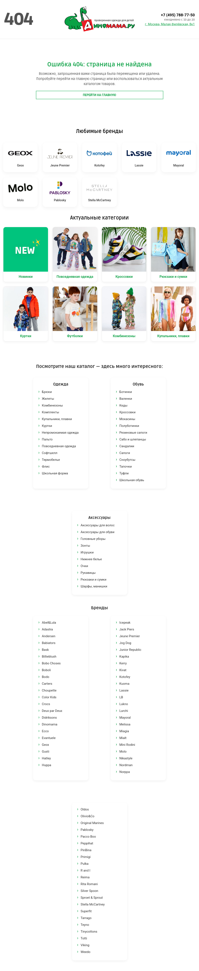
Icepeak (124, 623)
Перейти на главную (99, 95)
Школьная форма (55, 473)
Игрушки (87, 552)
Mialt (122, 738)
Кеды (123, 405)
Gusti (45, 751)
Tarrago (86, 918)
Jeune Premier (129, 636)
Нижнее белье (91, 559)
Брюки (47, 392)
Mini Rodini (127, 745)
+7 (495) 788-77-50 (178, 15)
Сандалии (126, 446)
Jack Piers (126, 629)
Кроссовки (127, 412)
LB (121, 697)
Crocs (46, 704)
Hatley (46, 758)
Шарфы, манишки (94, 586)
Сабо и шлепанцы (132, 439)
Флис (46, 466)
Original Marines (92, 823)
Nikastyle (125, 758)
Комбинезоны (52, 405)
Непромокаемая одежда (60, 433)
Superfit (86, 911)
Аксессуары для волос (98, 525)
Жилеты (48, 399)
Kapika (124, 656)
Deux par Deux (52, 711)
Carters (47, 684)
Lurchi (123, 711)
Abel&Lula (49, 623)
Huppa (46, 765)
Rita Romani (89, 884)
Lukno (123, 704)
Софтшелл (49, 453)
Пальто (47, 439)
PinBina (86, 850)
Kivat (122, 670)
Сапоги (124, 453)
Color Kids (49, 697)
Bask (45, 650)
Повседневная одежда (59, 446)
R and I (85, 870)
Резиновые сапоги (133, 433)
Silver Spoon (89, 891)
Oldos (85, 809)
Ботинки (125, 392)
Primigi (86, 857)
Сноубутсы (127, 460)
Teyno (85, 925)
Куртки (47, 426)
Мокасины (127, 419)
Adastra (47, 629)
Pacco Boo (88, 836)
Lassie (123, 690)
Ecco (45, 731)
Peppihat (87, 843)
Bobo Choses (51, 663)
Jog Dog (125, 643)
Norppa (124, 772)
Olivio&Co (88, 816)
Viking (85, 945)
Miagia (124, 731)
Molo (123, 751)
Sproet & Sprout (92, 898)
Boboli (46, 670)
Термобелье (51, 460)
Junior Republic (130, 650)
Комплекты (50, 412)
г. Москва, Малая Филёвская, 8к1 (170, 24)
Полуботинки (129, 426)
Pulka (85, 864)
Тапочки (125, 466)
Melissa (124, 724)
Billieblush (49, 656)
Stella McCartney (93, 904)
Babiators (48, 643)
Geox (45, 745)
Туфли (124, 473)
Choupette (49, 690)
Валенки (125, 399)
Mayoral (125, 718)
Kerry (123, 663)
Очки (84, 566)
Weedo (85, 952)
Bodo (45, 677)
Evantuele (49, 738)
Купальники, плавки (57, 419)
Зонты (85, 546)
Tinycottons (89, 931)
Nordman (126, 765)
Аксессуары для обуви (97, 532)
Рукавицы (88, 573)
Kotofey (124, 677)
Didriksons (49, 718)
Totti (84, 938)
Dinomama (49, 724)
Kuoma (124, 684)
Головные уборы (93, 539)
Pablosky (87, 830)
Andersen (48, 636)
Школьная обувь (131, 480)
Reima (85, 877)
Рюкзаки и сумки (93, 579)
